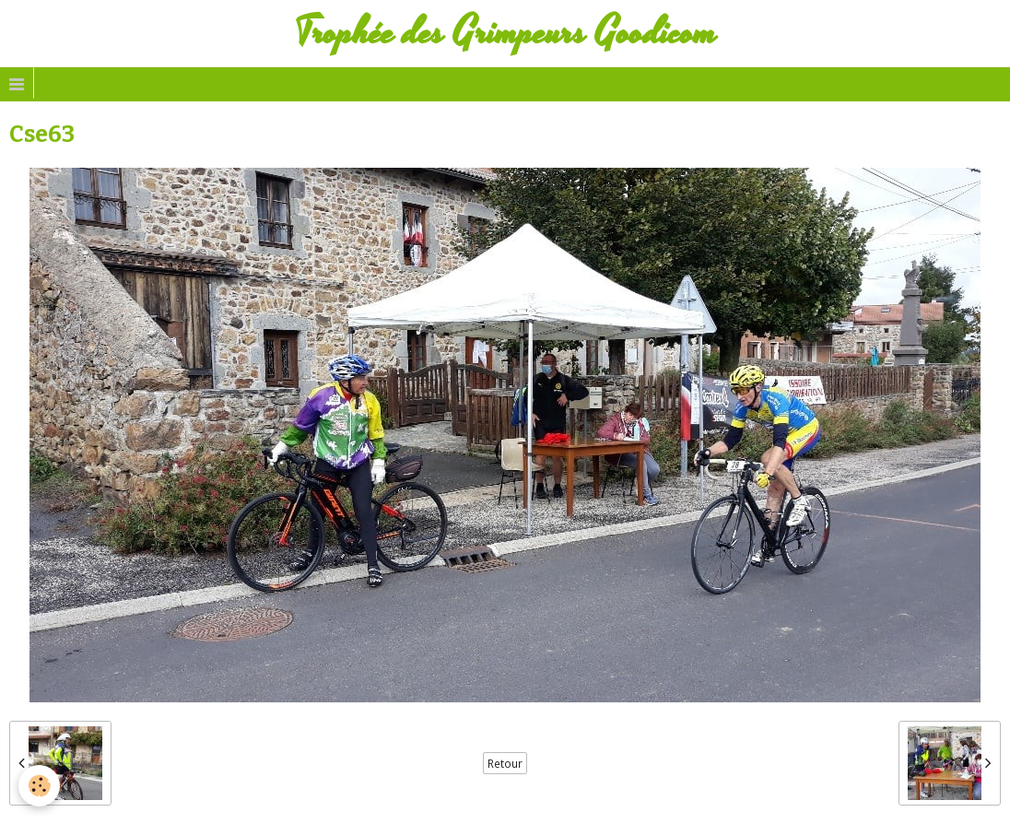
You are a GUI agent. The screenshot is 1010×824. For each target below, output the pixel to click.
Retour (505, 763)
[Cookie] (39, 785)
